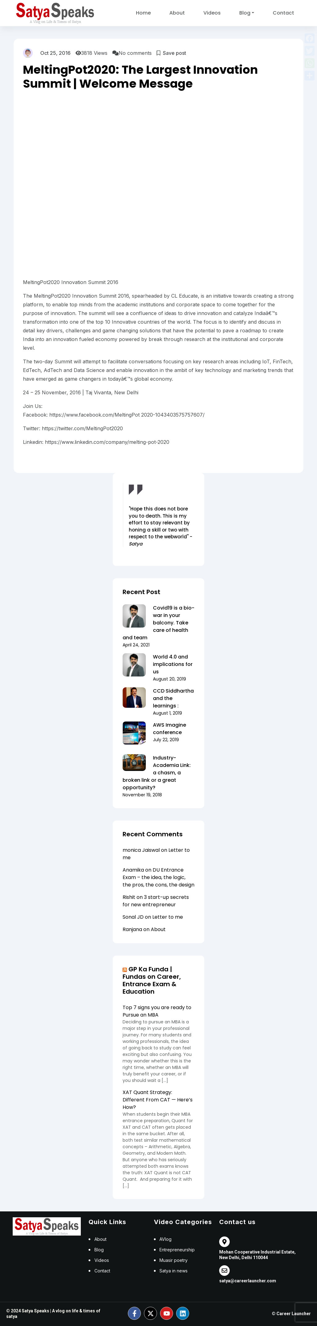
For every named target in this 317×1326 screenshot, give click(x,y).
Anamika (133, 869)
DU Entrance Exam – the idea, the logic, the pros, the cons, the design (158, 877)
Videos (212, 12)
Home (143, 12)
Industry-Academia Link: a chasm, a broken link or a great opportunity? (157, 772)
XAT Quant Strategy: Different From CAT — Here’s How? (158, 1100)
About (177, 12)
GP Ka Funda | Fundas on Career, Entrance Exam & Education (152, 980)
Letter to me (167, 917)
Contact (283, 12)
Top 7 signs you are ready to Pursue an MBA (157, 1011)
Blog (244, 12)
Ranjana (132, 929)
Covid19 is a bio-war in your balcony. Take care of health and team (158, 622)
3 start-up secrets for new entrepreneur (156, 901)
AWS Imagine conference (169, 728)
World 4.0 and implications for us (173, 664)
